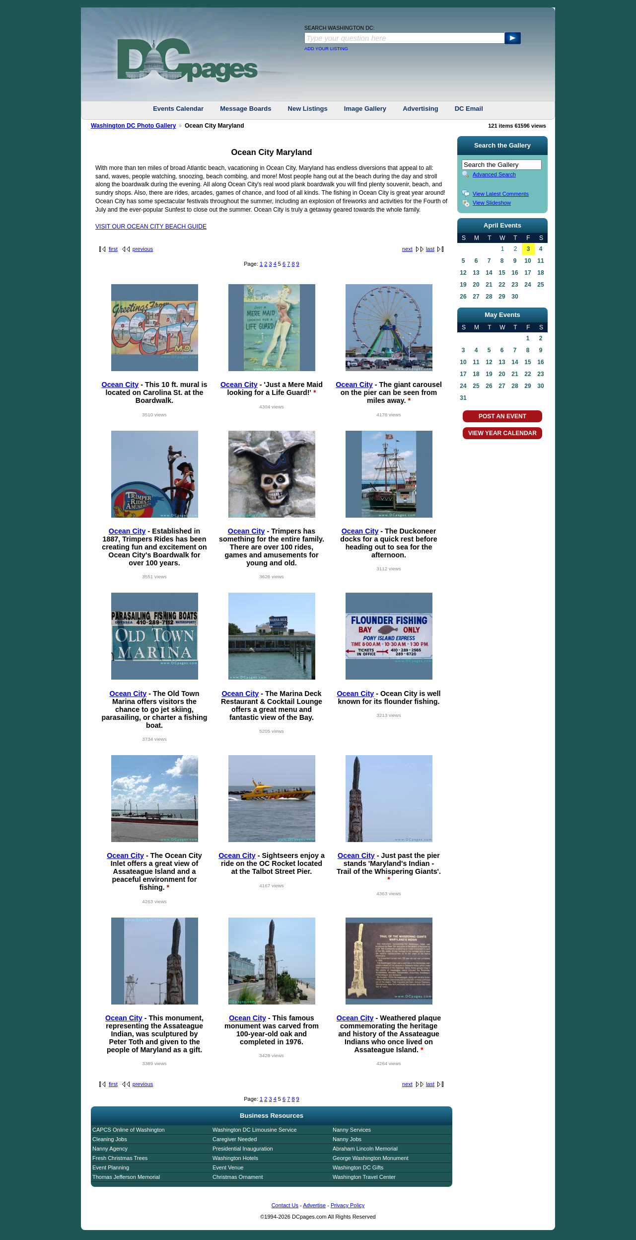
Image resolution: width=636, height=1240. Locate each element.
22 (501, 284)
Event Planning (110, 1167)
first (113, 249)
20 (476, 284)
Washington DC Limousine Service (254, 1130)
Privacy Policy (347, 1205)
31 (463, 397)
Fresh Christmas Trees (119, 1158)
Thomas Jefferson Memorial (126, 1177)
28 (489, 296)
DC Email (469, 108)
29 (501, 296)
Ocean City (120, 384)
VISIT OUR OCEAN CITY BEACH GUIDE (151, 226)
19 (463, 284)
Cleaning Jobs (109, 1139)
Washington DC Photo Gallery (133, 125)
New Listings (308, 108)
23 (514, 284)
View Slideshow (492, 203)
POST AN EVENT (502, 416)
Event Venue (227, 1167)
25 (540, 284)
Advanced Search (494, 174)
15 (501, 272)
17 (527, 272)
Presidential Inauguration (242, 1149)
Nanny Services (352, 1130)
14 (489, 272)
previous (143, 249)
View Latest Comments (501, 194)
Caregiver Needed (234, 1139)
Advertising (420, 108)
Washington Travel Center (364, 1177)
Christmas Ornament (237, 1177)
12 (463, 272)
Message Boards (245, 108)
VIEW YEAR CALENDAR (502, 433)
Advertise (314, 1205)
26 (463, 296)
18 (540, 272)
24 (527, 284)
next (407, 249)
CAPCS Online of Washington (128, 1130)
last (430, 249)
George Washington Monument (370, 1158)
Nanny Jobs (347, 1139)
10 (527, 260)
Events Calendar (178, 108)
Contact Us (285, 1205)
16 (514, 272)
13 (476, 272)
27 (476, 296)
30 (514, 296)
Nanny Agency (110, 1149)
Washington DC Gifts (358, 1167)
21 (489, 284)
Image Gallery (365, 108)
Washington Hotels (235, 1158)
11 (540, 260)
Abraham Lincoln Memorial (365, 1149)
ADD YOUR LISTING (326, 48)
